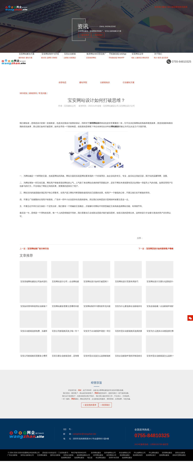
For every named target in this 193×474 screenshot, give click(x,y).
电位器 (89, 471)
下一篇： (155, 248)
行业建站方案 (128, 79)
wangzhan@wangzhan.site (84, 447)
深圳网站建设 (167, 466)
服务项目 (22, 61)
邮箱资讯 (33, 93)
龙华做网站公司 (110, 466)
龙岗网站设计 (151, 468)
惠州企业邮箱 (55, 468)
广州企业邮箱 (12, 468)
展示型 (43, 61)
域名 (133, 61)
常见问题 (42, 93)
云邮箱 (66, 61)
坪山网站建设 (154, 466)
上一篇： (34, 248)
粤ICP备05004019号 (78, 466)
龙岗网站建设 (125, 468)
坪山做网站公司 (140, 466)
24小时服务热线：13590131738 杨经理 (151, 457)
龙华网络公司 (111, 468)
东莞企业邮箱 (68, 468)
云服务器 (138, 61)
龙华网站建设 (96, 466)
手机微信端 (113, 61)
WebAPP (121, 61)
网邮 (73, 399)
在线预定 (72, 61)
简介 (155, 61)
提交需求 (165, 61)
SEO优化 (24, 93)
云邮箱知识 (105, 79)
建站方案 (29, 61)
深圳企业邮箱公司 (27, 468)
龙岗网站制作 (138, 468)
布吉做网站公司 (125, 466)
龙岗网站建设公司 (83, 468)
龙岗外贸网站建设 (179, 468)
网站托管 (145, 61)
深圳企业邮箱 (180, 466)
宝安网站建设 (42, 468)
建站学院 (83, 81)
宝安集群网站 (91, 61)
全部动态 (62, 82)
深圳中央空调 (114, 471)
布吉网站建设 (101, 471)
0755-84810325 (151, 448)
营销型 (54, 61)
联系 (159, 61)
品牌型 (49, 61)
